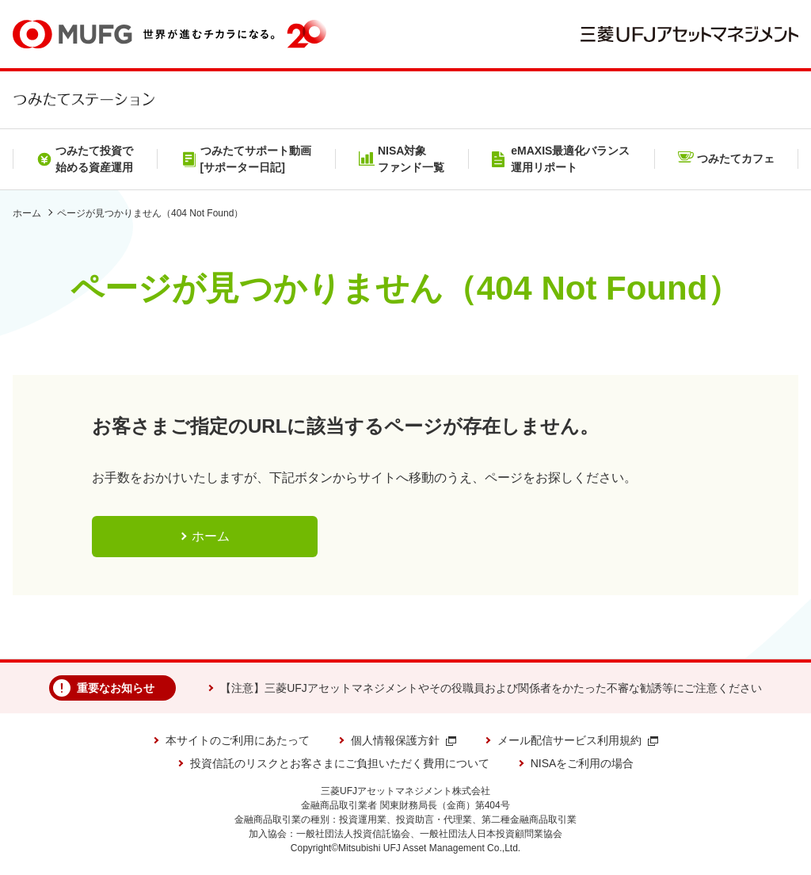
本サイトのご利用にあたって (238, 740)
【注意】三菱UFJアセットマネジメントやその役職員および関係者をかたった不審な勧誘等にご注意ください (491, 688)
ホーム (27, 213)
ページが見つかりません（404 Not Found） (150, 213)
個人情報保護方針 (403, 740)
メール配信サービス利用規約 (577, 740)
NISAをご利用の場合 (582, 763)
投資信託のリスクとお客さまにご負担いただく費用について (339, 763)
